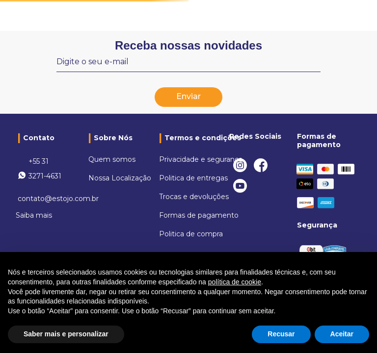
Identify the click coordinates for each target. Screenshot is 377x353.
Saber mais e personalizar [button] (66, 334)
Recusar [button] (281, 334)
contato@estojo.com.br (58, 198)
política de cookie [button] (234, 282)
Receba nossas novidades (188, 45)
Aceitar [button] (341, 334)
